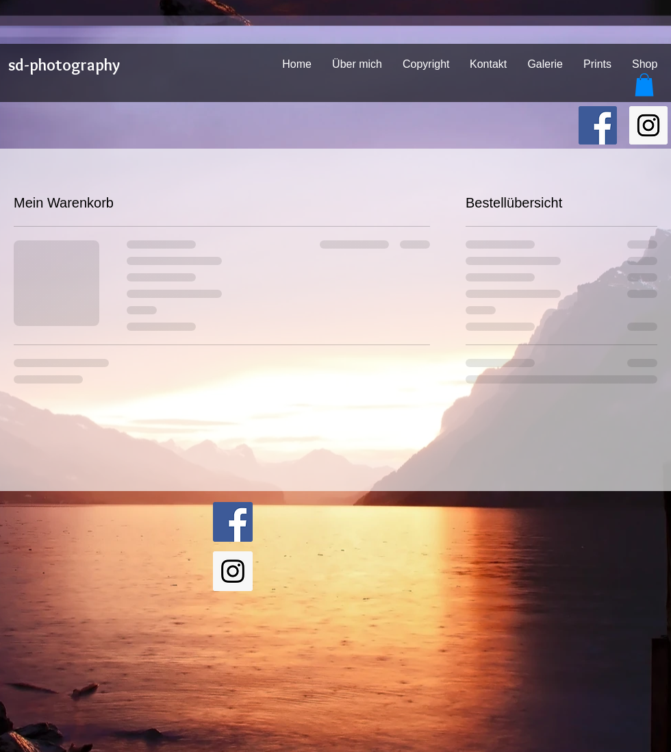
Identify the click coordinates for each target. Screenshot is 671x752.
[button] (644, 84)
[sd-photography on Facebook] (598, 125)
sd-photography (64, 65)
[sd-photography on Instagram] (648, 125)
